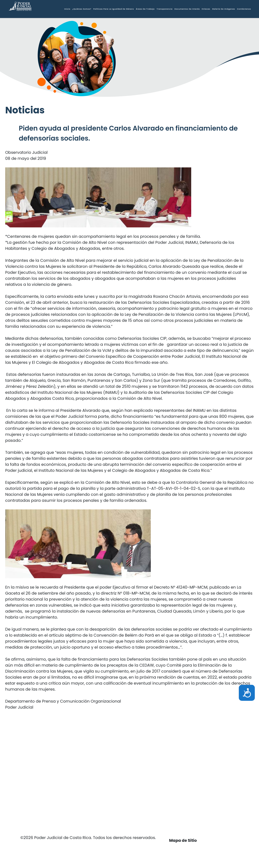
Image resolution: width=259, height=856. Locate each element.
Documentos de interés (187, 9)
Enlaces (206, 9)
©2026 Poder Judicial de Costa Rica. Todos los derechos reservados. (88, 837)
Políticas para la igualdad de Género (113, 9)
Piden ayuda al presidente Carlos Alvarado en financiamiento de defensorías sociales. (128, 133)
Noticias (25, 110)
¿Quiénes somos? (81, 9)
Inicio (67, 9)
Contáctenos (244, 9)
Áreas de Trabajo (145, 9)
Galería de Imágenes (223, 9)
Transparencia (164, 9)
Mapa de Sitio (183, 840)
